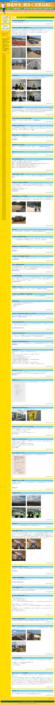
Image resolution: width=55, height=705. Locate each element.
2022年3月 (4, 69)
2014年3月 (4, 180)
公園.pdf (32, 129)
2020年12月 (4, 86)
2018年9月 (4, 117)
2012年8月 (4, 202)
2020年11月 (4, 87)
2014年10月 (4, 172)
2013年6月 (4, 190)
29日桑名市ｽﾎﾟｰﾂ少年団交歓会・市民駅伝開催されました (5, 42)
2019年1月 (4, 113)
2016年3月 (4, 152)
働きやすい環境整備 (5, 33)
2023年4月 (4, 54)
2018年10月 (4, 116)
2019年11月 (4, 101)
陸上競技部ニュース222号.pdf (42, 288)
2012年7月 (4, 203)
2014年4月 (4, 179)
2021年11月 (4, 73)
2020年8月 (4, 91)
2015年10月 (4, 158)
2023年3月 (4, 55)
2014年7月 (4, 175)
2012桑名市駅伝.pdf (15, 190)
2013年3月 (4, 194)
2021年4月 (4, 81)
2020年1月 (4, 99)
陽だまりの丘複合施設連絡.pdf (40, 295)
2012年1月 (4, 210)
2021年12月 (4, 72)
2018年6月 (4, 121)
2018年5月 (4, 122)
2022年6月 (4, 65)
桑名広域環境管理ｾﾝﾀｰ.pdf (16, 281)
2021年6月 (4, 79)
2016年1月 (4, 154)
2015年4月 (4, 165)
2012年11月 (4, 198)
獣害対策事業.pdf (14, 250)
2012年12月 (4, 197)
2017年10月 (4, 130)
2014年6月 (4, 176)
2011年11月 (4, 212)
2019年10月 (4, 102)
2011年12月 (4, 211)
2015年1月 (4, 168)
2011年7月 (4, 217)
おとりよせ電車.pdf (15, 447)
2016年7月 (4, 147)
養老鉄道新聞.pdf (14, 139)
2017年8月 (4, 132)
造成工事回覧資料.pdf (15, 259)
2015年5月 (4, 164)
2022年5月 (4, 66)
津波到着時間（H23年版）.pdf (44, 146)
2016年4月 (4, 151)
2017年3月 (4, 138)
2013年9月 (4, 187)
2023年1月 (4, 57)
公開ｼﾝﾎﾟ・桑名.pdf (15, 433)
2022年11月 (4, 59)
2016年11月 (4, 143)
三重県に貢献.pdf (14, 487)
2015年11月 (4, 157)
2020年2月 (4, 98)
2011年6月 (4, 218)
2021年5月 (4, 80)
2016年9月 (4, 145)
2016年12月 (4, 142)
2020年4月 (4, 95)
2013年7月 (4, 189)
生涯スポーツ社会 (5, 35)
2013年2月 (4, 195)
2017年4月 (4, 137)
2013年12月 (4, 183)
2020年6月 (4, 93)
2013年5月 (4, 191)
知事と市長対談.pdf (15, 327)
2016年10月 (4, 144)
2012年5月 (4, 205)
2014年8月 (4, 174)
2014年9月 (4, 173)
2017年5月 (4, 136)
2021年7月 (4, 78)
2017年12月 (4, 128)
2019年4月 (4, 109)
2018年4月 (4, 123)
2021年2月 (4, 84)
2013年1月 (4, 196)
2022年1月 (4, 71)
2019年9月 (4, 103)
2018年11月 (4, 115)
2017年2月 (4, 139)
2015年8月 (4, 160)
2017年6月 (4, 135)
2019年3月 (4, 110)
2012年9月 (4, 201)
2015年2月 (4, 167)
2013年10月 (4, 186)
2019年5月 (4, 108)
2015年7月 (4, 161)
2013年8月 (4, 188)
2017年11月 (4, 129)
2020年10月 (4, 88)
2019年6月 (4, 107)
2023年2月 (4, 56)
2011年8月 (4, 216)
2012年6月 (4, 204)
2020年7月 (4, 92)
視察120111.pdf (14, 374)
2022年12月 (4, 58)
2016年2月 (4, 153)
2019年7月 (4, 106)
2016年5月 (4, 150)
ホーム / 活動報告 (23, 701)
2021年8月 (4, 77)
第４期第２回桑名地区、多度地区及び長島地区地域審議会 (5, 49)
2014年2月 (4, 181)
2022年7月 (4, 64)
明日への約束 (28, 701)
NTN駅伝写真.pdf (15, 570)
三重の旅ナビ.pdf (21, 327)
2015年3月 (4, 166)
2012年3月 (4, 208)
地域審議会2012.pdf (37, 120)
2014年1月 (4, 182)
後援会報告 (32, 701)
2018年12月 (4, 114)
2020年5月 (4, 94)
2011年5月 (4, 219)
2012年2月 (4, 209)
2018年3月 (4, 124)
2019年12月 (4, 100)
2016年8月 (4, 146)
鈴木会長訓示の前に (5, 44)
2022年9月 (4, 62)
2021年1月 (4, 85)
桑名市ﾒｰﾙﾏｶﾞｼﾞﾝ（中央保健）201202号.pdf (19, 316)
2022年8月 (4, 63)
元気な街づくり (4, 34)
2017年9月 (4, 131)
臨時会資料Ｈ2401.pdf (15, 270)
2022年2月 (4, 70)
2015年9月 (4, 159)
